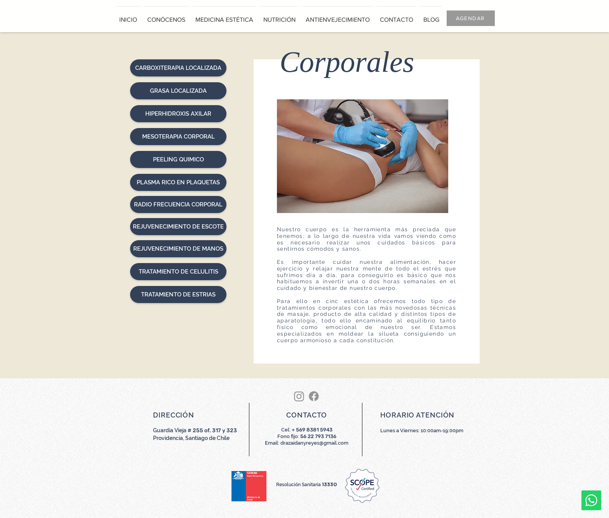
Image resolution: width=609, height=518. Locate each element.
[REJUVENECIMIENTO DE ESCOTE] (178, 226)
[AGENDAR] (471, 18)
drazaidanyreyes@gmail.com (314, 443)
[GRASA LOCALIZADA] (178, 90)
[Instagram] (299, 396)
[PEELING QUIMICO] (178, 159)
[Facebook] (313, 396)
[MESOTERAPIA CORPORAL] (178, 136)
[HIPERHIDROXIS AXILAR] (178, 113)
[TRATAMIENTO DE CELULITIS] (178, 271)
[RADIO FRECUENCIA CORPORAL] (178, 204)
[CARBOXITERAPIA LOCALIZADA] (178, 67)
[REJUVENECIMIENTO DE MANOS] (178, 248)
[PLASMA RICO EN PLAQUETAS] (178, 182)
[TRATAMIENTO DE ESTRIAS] (178, 294)
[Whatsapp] (591, 500)
